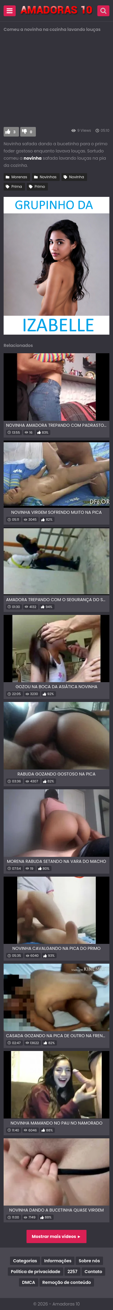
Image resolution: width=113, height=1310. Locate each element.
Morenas (19, 176)
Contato (93, 1272)
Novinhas (48, 176)
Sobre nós (89, 1261)
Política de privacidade (35, 1272)
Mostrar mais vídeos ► (56, 1236)
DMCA (28, 1282)
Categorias (25, 1261)
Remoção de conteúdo (66, 1282)
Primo (40, 186)
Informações (57, 1261)
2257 (72, 1272)
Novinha (76, 176)
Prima (16, 186)
